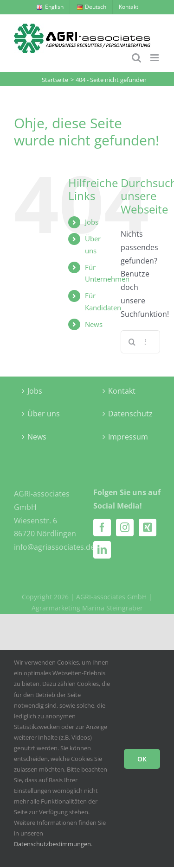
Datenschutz (128, 413)
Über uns (43, 413)
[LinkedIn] (102, 550)
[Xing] (147, 527)
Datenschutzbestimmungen (52, 844)
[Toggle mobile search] (136, 58)
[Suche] (132, 341)
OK (142, 758)
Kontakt (121, 391)
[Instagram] (125, 527)
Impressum (128, 437)
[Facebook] (102, 527)
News (94, 324)
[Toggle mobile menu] (155, 58)
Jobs (91, 221)
